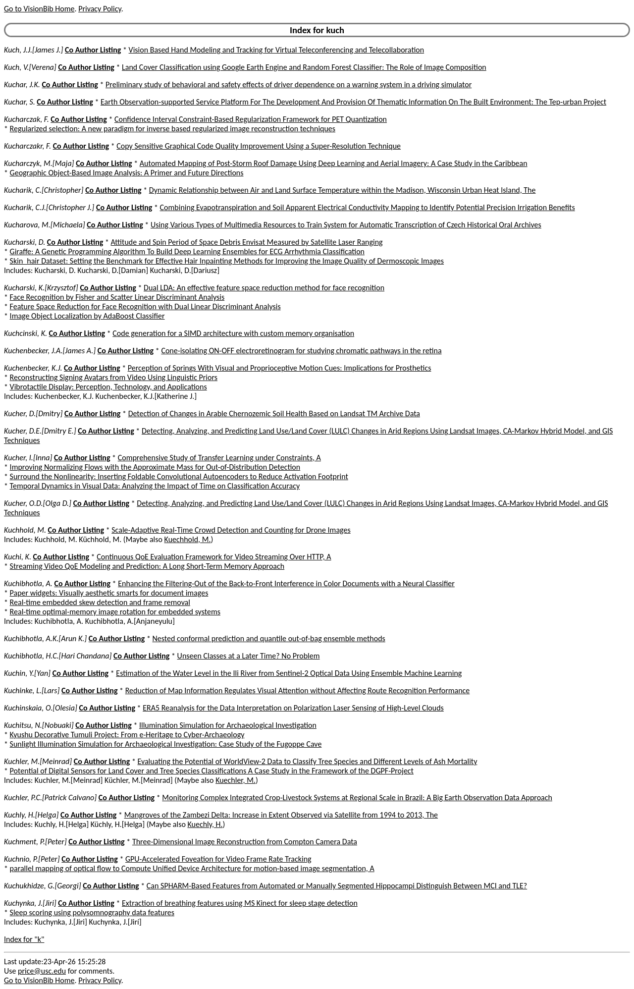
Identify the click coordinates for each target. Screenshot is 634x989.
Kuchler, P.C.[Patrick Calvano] (50, 797)
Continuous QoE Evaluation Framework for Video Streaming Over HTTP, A (214, 556)
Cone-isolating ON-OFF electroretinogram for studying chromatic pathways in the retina (301, 350)
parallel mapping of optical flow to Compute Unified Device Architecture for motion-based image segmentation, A (192, 868)
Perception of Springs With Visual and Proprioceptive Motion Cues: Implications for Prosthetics (279, 368)
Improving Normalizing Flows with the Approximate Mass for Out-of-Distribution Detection (155, 467)
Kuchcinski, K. (25, 333)
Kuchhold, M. (25, 530)
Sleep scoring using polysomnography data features (92, 912)
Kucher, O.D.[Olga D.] (37, 503)
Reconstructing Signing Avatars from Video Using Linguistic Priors (113, 377)
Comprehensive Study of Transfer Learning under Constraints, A (219, 457)
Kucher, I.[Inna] (28, 457)
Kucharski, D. (24, 242)
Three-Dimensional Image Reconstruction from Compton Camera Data (244, 841)
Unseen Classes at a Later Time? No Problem (248, 655)
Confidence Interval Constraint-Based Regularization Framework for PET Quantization (250, 119)
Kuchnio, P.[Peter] (32, 859)
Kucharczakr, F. (27, 146)
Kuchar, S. (19, 102)
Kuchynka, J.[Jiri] (30, 903)
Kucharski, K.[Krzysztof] (41, 287)
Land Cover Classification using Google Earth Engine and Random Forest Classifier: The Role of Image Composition (304, 67)
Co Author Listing (93, 50)
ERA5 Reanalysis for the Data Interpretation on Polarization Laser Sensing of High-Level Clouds (293, 708)
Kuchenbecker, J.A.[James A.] (50, 350)
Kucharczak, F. (26, 119)
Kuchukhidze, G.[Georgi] (42, 885)
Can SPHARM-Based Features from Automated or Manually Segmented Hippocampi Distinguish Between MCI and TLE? (337, 885)
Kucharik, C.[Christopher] (44, 190)
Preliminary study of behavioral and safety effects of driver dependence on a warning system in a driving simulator (289, 84)
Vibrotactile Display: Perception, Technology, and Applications (108, 386)
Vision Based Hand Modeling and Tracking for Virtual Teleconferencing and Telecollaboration (276, 50)
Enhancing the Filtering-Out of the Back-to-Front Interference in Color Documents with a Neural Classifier (286, 583)
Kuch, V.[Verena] (30, 67)
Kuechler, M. (235, 780)
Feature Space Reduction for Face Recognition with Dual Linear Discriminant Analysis (145, 306)
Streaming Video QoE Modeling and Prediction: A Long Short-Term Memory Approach (147, 566)
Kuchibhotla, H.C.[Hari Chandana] (57, 655)
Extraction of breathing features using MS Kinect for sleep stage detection (240, 903)
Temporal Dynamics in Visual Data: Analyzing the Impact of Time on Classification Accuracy (155, 486)
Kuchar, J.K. (22, 84)
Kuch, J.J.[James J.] (33, 50)
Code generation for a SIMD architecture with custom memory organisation (233, 333)
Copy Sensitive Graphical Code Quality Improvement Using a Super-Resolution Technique (258, 146)
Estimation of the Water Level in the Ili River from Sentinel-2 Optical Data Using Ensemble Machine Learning (289, 673)
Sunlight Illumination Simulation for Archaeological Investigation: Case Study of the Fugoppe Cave (166, 744)
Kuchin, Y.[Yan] (27, 673)
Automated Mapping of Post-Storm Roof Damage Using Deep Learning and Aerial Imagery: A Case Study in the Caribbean (334, 163)
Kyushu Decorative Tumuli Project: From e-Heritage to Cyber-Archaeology (127, 734)
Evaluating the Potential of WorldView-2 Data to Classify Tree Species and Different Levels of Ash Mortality (307, 761)
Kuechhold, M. (187, 539)
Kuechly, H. (205, 824)
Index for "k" (24, 939)
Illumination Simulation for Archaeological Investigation (228, 725)
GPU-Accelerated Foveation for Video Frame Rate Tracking (218, 859)
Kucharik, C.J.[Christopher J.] (49, 207)
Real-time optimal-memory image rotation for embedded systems (115, 611)
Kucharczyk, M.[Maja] (39, 163)
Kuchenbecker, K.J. (33, 368)
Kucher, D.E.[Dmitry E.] (40, 431)
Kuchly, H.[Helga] (31, 815)
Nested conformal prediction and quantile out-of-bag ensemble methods (269, 638)
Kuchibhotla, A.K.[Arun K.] (45, 638)
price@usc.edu (42, 971)
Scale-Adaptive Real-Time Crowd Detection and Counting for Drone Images (230, 530)
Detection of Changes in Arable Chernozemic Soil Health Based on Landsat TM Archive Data (274, 413)
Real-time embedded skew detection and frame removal (100, 602)
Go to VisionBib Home (39, 8)
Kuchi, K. (17, 556)
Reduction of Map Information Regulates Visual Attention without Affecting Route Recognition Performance (297, 690)
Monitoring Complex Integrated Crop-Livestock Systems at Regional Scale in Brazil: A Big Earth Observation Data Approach (357, 797)
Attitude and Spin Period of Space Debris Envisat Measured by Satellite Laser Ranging (247, 242)
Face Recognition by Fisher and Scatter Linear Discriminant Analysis (117, 297)
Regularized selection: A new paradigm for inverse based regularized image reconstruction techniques (172, 128)
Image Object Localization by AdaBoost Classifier (87, 316)
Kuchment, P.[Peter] (35, 841)
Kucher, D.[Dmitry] (33, 413)
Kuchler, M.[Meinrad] (38, 761)
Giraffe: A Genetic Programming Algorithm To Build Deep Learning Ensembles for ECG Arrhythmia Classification (187, 251)
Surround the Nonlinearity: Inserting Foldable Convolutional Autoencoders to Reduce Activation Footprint (179, 476)
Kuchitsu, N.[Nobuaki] (39, 725)
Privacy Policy (99, 8)
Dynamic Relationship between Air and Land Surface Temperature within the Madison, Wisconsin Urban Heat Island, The (342, 190)
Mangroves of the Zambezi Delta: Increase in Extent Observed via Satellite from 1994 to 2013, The (281, 815)
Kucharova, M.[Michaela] (44, 224)
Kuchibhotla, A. (28, 583)
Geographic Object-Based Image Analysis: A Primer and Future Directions (127, 172)
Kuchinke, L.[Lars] (31, 690)
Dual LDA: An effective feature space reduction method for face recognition (264, 287)
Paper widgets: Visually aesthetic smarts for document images (109, 593)
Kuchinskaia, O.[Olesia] (40, 708)
